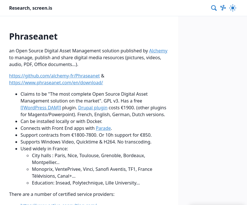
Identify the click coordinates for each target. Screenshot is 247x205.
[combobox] (214, 8)
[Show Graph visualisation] (223, 8)
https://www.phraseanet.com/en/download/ (56, 82)
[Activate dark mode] (233, 8)
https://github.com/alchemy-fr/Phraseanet (54, 76)
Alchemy (158, 51)
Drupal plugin (92, 107)
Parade (103, 128)
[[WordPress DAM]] (41, 107)
